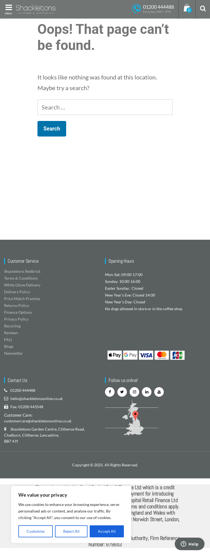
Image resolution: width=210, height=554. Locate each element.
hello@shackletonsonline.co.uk (36, 398)
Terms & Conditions (21, 278)
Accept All (107, 531)
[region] (71, 514)
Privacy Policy (16, 319)
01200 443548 (30, 406)
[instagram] (134, 392)
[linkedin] (146, 392)
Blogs (8, 346)
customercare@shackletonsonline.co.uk (37, 421)
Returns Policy (16, 305)
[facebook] (110, 392)
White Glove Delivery (22, 285)
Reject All (71, 531)
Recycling (12, 326)
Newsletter (13, 353)
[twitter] (122, 392)
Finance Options (18, 312)
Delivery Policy (17, 291)
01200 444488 (22, 390)
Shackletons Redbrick (22, 271)
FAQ (8, 339)
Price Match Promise (22, 298)
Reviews (11, 332)
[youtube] (159, 392)
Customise (36, 531)
